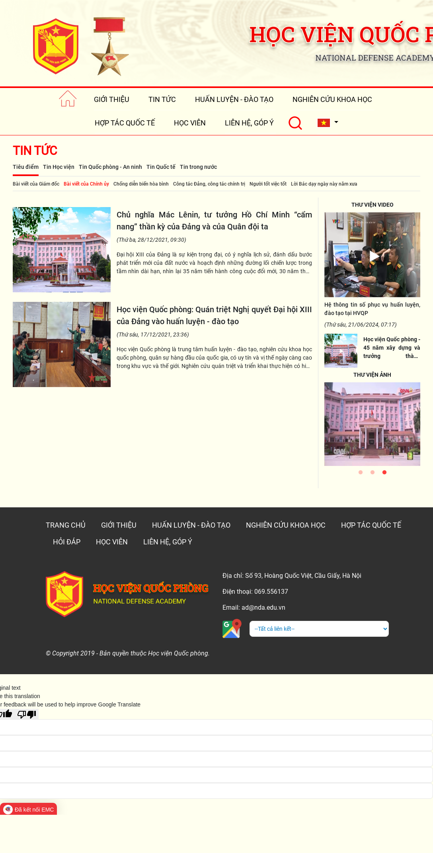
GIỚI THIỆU (111, 99)
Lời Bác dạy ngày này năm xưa (324, 184)
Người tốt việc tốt (268, 184)
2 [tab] (372, 474)
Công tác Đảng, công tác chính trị (209, 184)
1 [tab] (361, 474)
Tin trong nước (198, 167)
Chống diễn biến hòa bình (141, 184)
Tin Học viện (58, 167)
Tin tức (35, 151)
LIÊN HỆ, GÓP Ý (249, 123)
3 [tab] (384, 474)
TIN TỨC (162, 99)
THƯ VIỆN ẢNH (372, 375)
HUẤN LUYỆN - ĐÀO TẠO (234, 99)
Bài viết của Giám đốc (36, 184)
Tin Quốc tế (161, 167)
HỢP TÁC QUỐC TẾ (125, 123)
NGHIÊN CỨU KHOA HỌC (332, 99)
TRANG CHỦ (66, 525)
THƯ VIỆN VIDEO (372, 205)
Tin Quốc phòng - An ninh (110, 167)
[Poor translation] (27, 714)
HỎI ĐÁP (66, 542)
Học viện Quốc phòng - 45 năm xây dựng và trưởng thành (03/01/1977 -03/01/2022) (391, 356)
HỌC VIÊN (190, 123)
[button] (327, 123)
